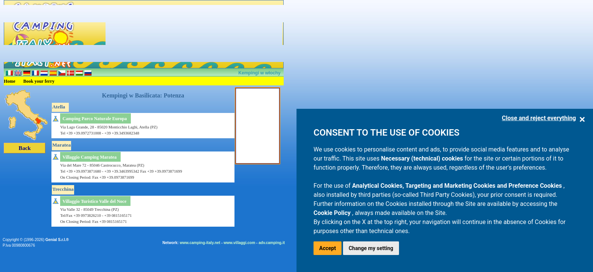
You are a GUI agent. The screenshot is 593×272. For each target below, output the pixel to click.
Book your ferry (38, 81)
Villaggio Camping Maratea (89, 157)
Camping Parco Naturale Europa (94, 118)
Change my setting (371, 248)
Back (25, 148)
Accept (327, 248)
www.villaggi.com (239, 243)
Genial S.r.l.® (57, 240)
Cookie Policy (333, 212)
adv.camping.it (272, 243)
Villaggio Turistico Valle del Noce (94, 201)
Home (10, 81)
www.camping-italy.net (200, 243)
